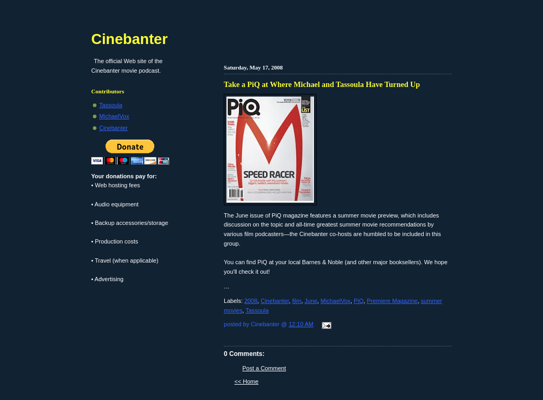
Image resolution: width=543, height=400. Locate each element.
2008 (251, 301)
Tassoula (257, 310)
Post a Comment (264, 368)
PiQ (358, 301)
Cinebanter (274, 301)
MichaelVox (335, 301)
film (296, 301)
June (310, 301)
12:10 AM (300, 324)
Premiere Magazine (392, 301)
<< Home (246, 381)
